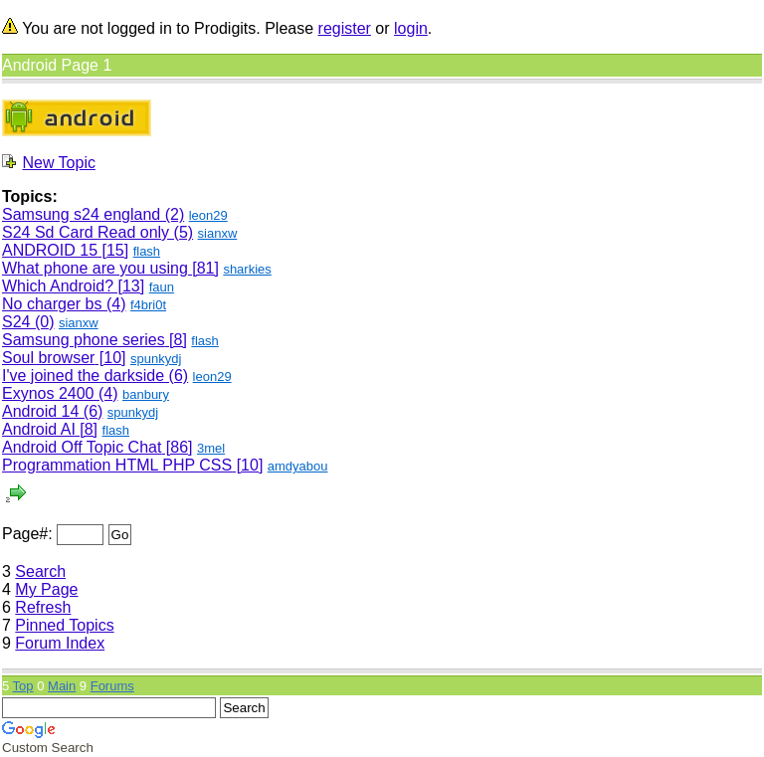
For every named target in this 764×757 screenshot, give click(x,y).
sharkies (247, 269)
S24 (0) (28, 321)
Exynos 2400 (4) (60, 393)
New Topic (59, 162)
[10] (110, 357)
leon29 (208, 215)
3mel (211, 448)
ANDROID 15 (49, 250)
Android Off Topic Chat (81, 447)
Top (23, 685)
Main (62, 685)
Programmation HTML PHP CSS (117, 465)
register (344, 28)
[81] (203, 268)
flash (146, 251)
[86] (176, 447)
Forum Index (59, 643)
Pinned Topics (64, 625)
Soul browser (48, 357)
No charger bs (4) (64, 303)
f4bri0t (148, 304)
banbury (145, 394)
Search (40, 571)
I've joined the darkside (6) (95, 375)
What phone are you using (95, 268)
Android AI (39, 429)
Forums (112, 685)
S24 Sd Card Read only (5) (97, 232)
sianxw (218, 233)
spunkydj (155, 358)
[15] (112, 250)
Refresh (43, 607)
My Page (46, 589)
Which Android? (57, 286)
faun (161, 287)
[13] (128, 286)
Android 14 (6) (52, 411)
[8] (176, 339)
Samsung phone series (83, 339)
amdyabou (298, 466)
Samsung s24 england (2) (93, 214)
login (411, 28)
